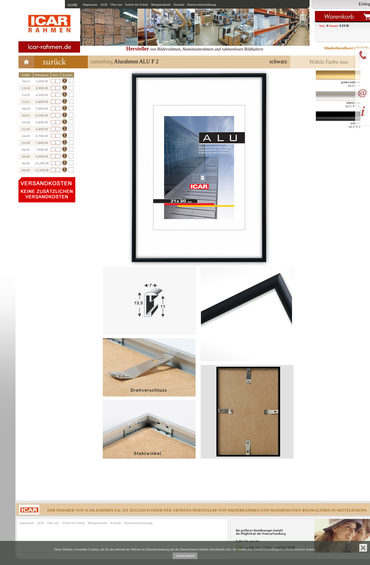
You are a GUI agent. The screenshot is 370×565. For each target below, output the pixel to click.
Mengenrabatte (161, 4)
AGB (103, 4)
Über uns (116, 4)
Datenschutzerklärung (201, 4)
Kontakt (179, 4)
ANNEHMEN (185, 556)
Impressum (90, 4)
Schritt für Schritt (136, 4)
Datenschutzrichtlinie (194, 549)
